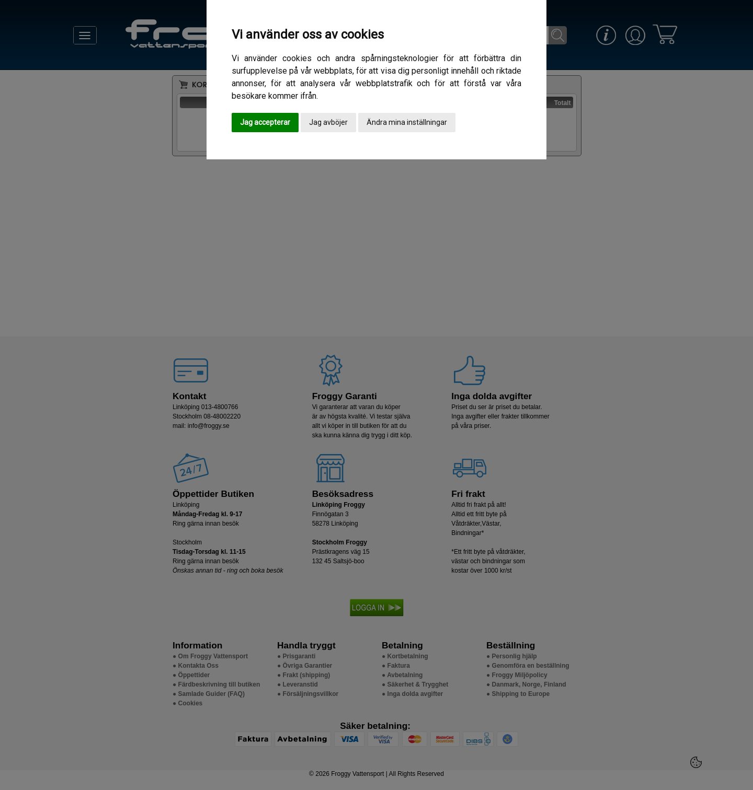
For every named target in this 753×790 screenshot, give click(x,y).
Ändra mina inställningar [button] (407, 122)
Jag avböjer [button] (328, 122)
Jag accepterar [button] (265, 122)
